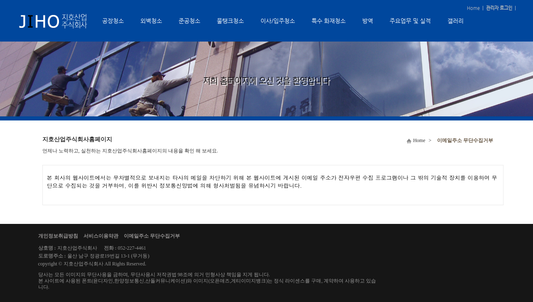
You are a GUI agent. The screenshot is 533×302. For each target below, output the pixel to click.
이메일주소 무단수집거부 (152, 236)
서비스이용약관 (101, 236)
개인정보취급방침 (58, 236)
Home (473, 8)
